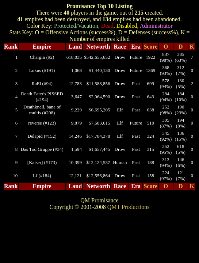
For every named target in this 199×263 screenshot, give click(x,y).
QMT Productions (128, 207)
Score (150, 46)
